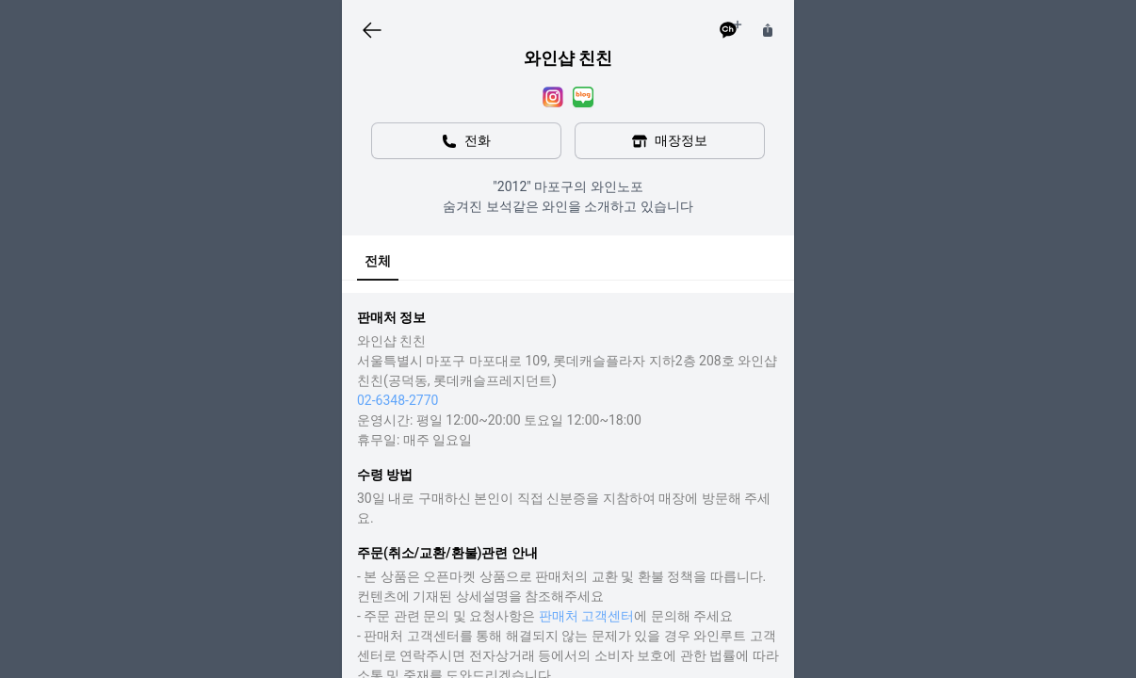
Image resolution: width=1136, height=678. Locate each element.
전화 (466, 141)
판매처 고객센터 (586, 615)
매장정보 (669, 141)
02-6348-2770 (397, 400)
